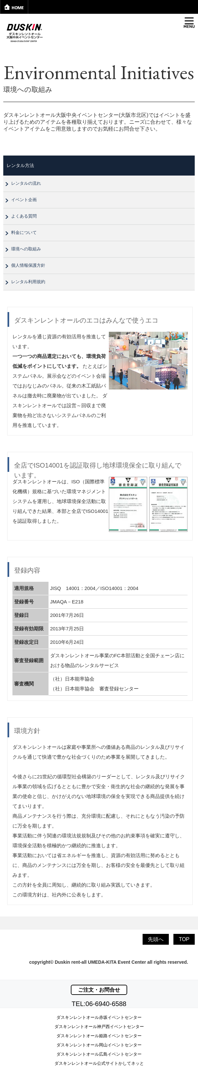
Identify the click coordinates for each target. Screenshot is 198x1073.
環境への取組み (26, 248)
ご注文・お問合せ (99, 990)
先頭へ (156, 939)
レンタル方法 (20, 165)
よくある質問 (24, 216)
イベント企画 (24, 199)
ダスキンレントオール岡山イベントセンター (99, 1044)
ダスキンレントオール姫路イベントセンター (99, 1035)
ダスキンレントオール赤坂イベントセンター (99, 1017)
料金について (24, 232)
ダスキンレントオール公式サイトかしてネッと (99, 1063)
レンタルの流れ (26, 183)
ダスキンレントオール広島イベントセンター (99, 1054)
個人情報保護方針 (28, 265)
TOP (184, 939)
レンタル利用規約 (28, 281)
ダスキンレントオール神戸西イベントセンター (99, 1026)
